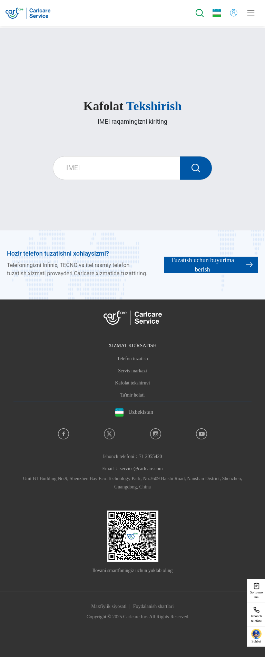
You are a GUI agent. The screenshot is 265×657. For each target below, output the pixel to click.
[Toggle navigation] (250, 13)
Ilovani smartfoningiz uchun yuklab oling (132, 570)
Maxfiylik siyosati (108, 606)
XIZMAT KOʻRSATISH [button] (132, 345)
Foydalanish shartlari (153, 606)
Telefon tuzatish (132, 358)
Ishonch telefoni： (132, 456)
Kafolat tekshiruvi (132, 382)
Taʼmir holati (132, 395)
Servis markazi (132, 370)
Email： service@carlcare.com (132, 468)
